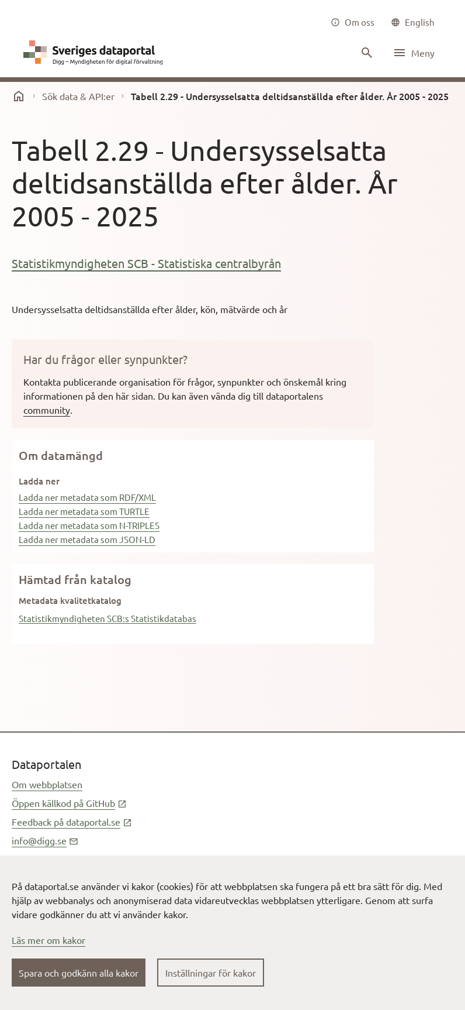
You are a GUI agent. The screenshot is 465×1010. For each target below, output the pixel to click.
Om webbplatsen (47, 784)
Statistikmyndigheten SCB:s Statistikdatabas (107, 618)
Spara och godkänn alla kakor (78, 972)
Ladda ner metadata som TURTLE (84, 511)
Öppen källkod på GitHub (69, 803)
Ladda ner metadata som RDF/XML (87, 497)
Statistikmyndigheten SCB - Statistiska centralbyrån (146, 263)
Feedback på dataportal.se (72, 821)
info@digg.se (45, 840)
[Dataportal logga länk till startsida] (95, 53)
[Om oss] (352, 22)
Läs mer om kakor (48, 940)
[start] (19, 96)
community (46, 409)
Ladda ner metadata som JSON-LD (87, 539)
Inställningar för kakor (210, 972)
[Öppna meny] (414, 53)
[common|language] (413, 22)
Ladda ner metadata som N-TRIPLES (89, 525)
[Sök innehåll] (366, 53)
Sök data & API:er (78, 96)
